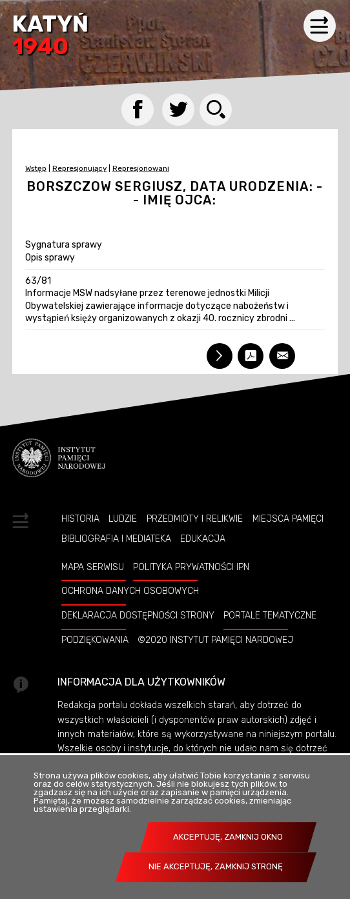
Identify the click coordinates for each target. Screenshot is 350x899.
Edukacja (202, 538)
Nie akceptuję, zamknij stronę (216, 866)
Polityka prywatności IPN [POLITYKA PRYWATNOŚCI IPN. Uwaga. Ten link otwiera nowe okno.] (191, 567)
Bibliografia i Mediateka (116, 538)
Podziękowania (95, 640)
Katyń (50, 36)
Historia (80, 518)
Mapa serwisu (92, 567)
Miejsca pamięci (288, 518)
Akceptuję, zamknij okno (228, 837)
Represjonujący (79, 168)
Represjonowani (140, 168)
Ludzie (122, 518)
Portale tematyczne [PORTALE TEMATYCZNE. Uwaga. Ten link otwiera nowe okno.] (269, 615)
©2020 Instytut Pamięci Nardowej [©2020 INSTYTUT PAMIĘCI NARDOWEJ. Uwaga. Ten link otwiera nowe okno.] (215, 640)
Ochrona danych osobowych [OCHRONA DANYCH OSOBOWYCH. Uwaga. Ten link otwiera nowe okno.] (130, 591)
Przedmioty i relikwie (195, 518)
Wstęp (35, 168)
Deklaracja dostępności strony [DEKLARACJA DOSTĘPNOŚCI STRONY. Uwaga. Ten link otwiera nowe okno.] (137, 615)
